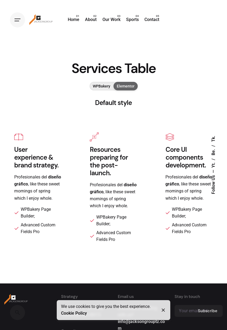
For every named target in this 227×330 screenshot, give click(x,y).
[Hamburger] (17, 19)
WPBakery (101, 86)
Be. (213, 152)
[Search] (17, 312)
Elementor (125, 86)
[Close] (163, 310)
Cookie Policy (74, 313)
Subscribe (207, 311)
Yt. (213, 165)
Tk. (213, 139)
